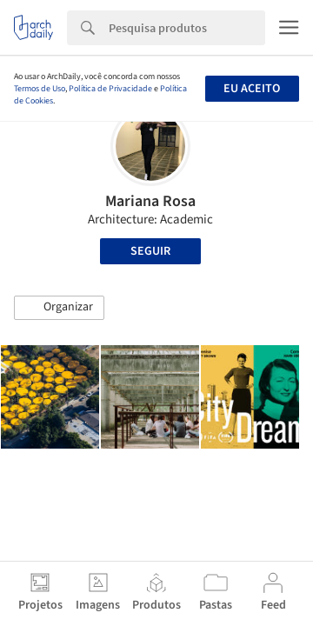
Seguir (150, 251)
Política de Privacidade (110, 89)
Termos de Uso (39, 89)
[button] (59, 308)
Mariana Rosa (150, 201)
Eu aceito (251, 88)
